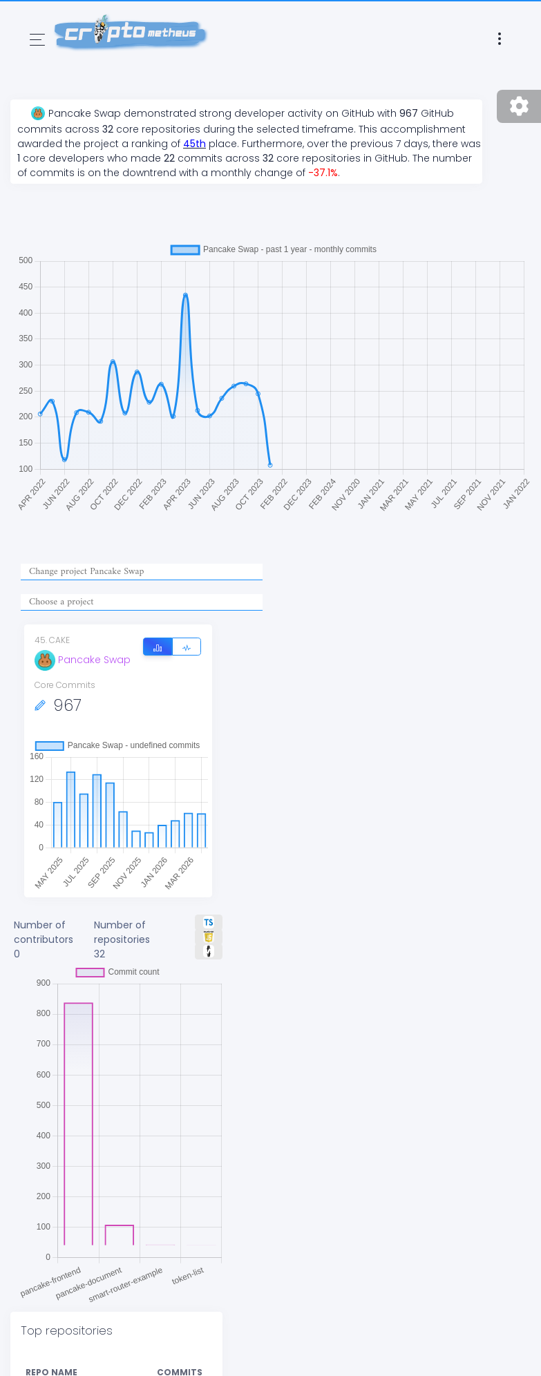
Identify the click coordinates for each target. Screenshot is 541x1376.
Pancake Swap (83, 660)
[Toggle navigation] (37, 39)
